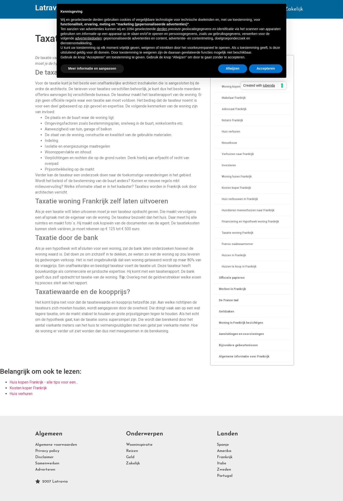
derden (162, 29)
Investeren (229, 165)
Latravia (48, 7)
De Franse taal (228, 300)
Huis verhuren (231, 131)
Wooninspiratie (139, 445)
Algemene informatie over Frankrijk (244, 356)
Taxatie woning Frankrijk (237, 232)
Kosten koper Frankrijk (236, 187)
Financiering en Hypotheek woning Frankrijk (250, 221)
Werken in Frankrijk (232, 289)
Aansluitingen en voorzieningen (241, 334)
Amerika (224, 451)
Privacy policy (47, 451)
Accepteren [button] (266, 68)
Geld (130, 457)
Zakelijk (293, 9)
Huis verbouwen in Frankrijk (240, 199)
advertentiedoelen (88, 38)
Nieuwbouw (229, 143)
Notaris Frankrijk (232, 120)
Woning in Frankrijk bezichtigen (241, 322)
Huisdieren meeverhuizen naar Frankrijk (248, 210)
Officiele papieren (231, 277)
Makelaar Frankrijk (234, 98)
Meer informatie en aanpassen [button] (92, 68)
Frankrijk (224, 457)
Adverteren (45, 470)
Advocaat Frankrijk (234, 109)
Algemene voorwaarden (56, 445)
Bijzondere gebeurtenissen (238, 345)
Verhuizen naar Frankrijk (238, 154)
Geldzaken (226, 311)
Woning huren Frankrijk (237, 176)
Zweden (224, 470)
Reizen (132, 451)
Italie (221, 463)
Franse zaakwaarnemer (237, 244)
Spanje (223, 445)
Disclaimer (44, 457)
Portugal (224, 476)
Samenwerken (47, 463)
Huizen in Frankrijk (234, 255)
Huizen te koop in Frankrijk (239, 266)
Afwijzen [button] (232, 68)
